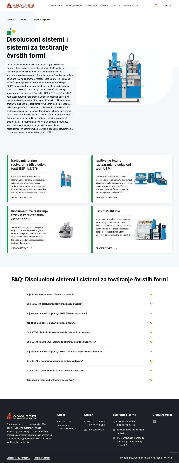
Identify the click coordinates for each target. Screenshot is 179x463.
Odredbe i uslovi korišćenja (18, 458)
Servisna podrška (74, 6)
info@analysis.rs (96, 429)
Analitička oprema (42, 20)
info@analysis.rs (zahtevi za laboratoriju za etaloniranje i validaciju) (130, 441)
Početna (10, 20)
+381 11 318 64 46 (96, 421)
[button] (167, 5)
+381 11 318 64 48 (96, 425)
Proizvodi (55, 6)
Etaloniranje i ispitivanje (96, 6)
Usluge (114, 6)
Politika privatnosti (42, 458)
